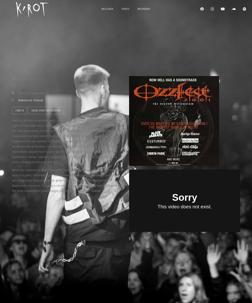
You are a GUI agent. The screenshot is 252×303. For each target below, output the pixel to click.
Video (125, 9)
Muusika (107, 9)
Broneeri (144, 9)
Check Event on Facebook (46, 110)
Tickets (19, 110)
